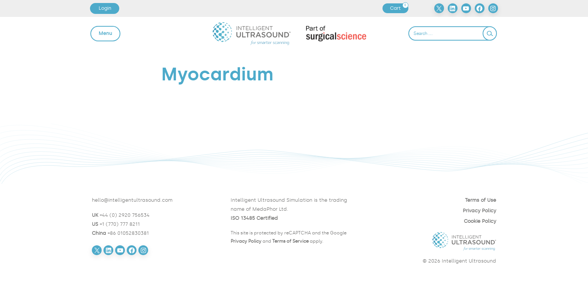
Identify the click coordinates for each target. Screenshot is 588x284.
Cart (399, 8)
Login (105, 8)
